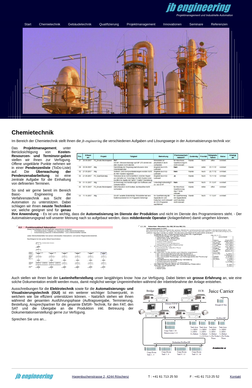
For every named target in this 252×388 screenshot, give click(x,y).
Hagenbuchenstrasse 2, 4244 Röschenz (100, 376)
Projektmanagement (141, 24)
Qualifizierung (109, 24)
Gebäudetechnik (80, 24)
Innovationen (172, 24)
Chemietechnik (49, 24)
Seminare (196, 24)
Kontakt (235, 376)
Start (27, 24)
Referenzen (219, 24)
